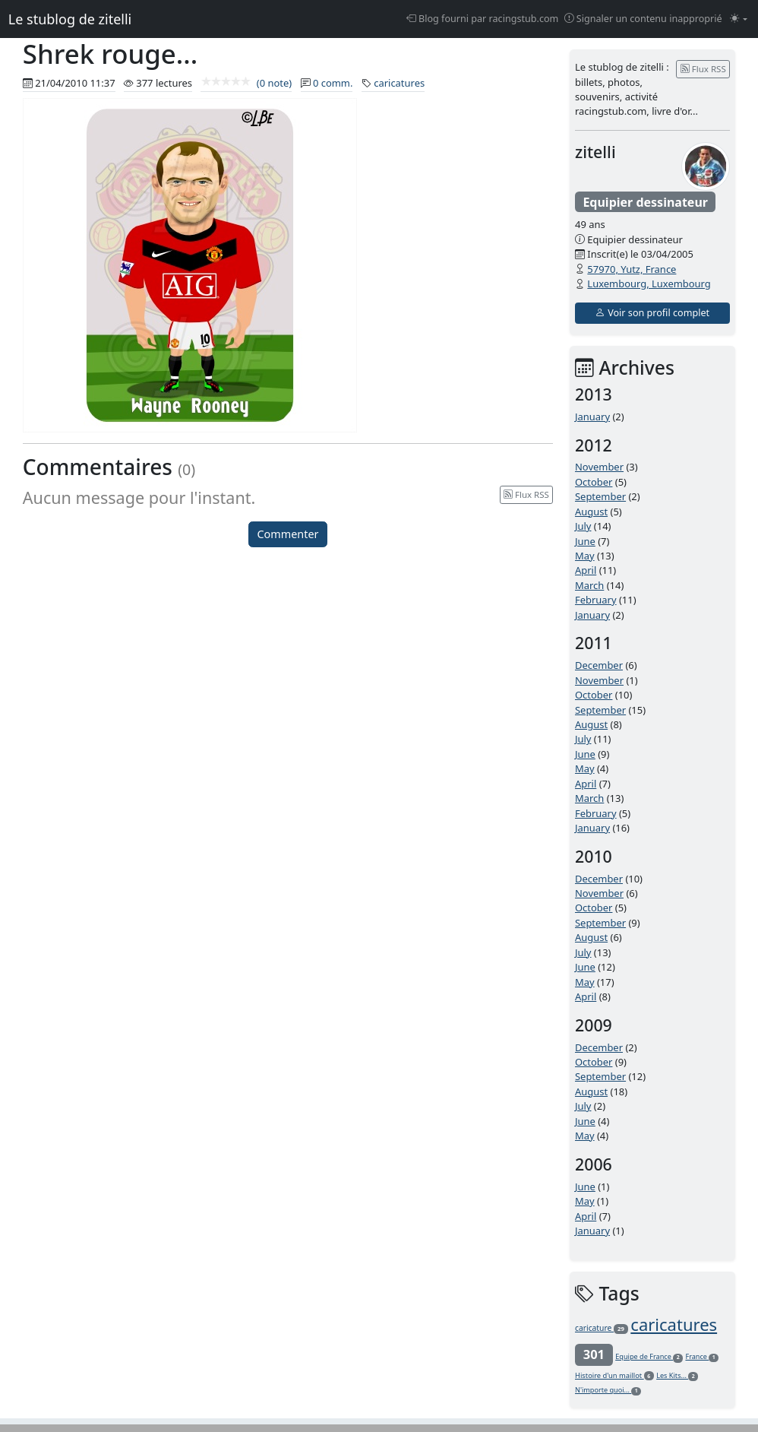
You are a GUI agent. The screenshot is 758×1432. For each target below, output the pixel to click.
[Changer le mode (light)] (739, 19)
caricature (601, 1328)
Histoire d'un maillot (614, 1375)
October (593, 482)
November (599, 467)
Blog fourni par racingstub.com (482, 18)
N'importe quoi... (608, 1390)
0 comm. (333, 83)
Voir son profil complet (652, 312)
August (591, 511)
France (702, 1356)
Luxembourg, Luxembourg (648, 283)
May (585, 555)
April (585, 570)
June (585, 541)
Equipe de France (649, 1356)
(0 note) (246, 83)
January (592, 416)
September (600, 496)
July (583, 526)
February (596, 600)
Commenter (288, 534)
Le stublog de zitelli (69, 19)
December (599, 665)
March (589, 585)
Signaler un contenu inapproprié (643, 18)
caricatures (399, 83)
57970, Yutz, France (631, 269)
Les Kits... (677, 1375)
